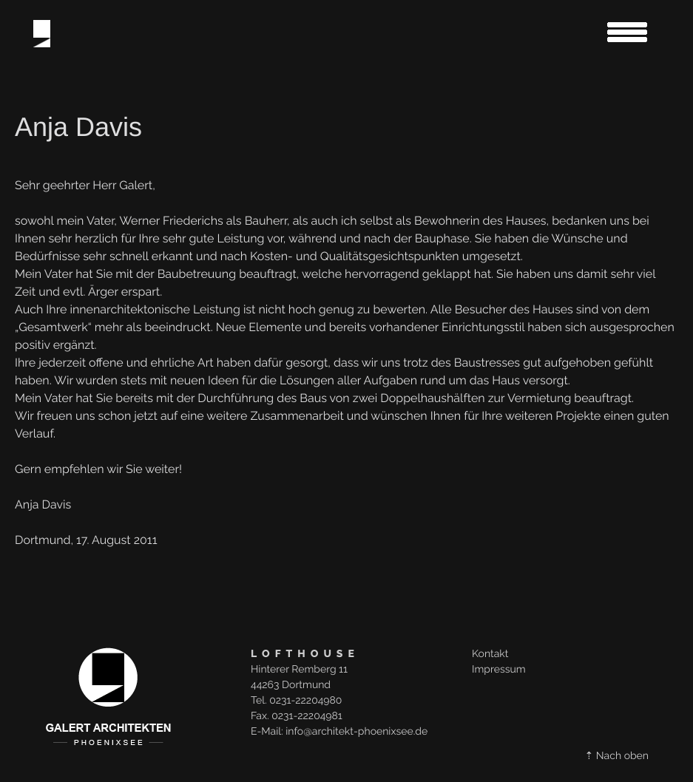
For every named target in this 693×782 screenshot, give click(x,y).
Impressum (499, 670)
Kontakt (490, 654)
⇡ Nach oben (617, 756)
